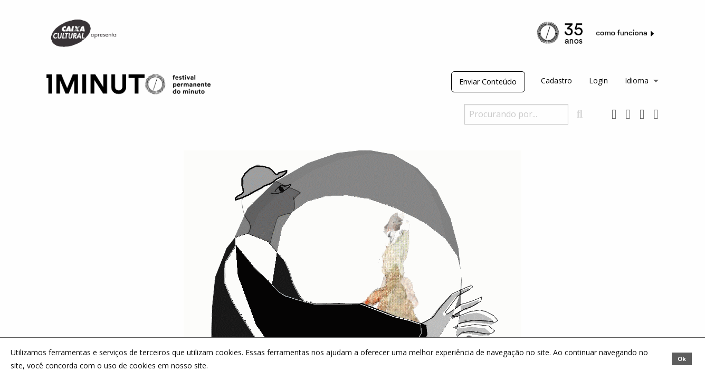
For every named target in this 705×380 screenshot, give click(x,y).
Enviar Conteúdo (488, 82)
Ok (682, 359)
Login (598, 80)
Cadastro (556, 80)
